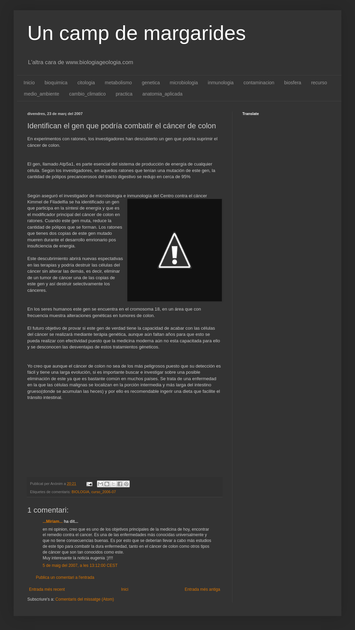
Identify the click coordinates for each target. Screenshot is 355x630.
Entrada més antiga (202, 589)
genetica (151, 82)
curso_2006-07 (103, 492)
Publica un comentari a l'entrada (65, 577)
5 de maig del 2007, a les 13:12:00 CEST (80, 565)
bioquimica (56, 82)
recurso (319, 82)
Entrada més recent (47, 589)
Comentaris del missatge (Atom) (84, 599)
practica (124, 94)
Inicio (29, 82)
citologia (86, 82)
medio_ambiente (41, 94)
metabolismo (118, 82)
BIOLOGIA (80, 492)
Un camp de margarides (136, 33)
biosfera (292, 82)
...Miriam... (53, 521)
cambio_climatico (87, 94)
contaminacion (258, 82)
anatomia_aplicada (162, 94)
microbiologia (184, 82)
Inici (124, 589)
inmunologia (221, 82)
